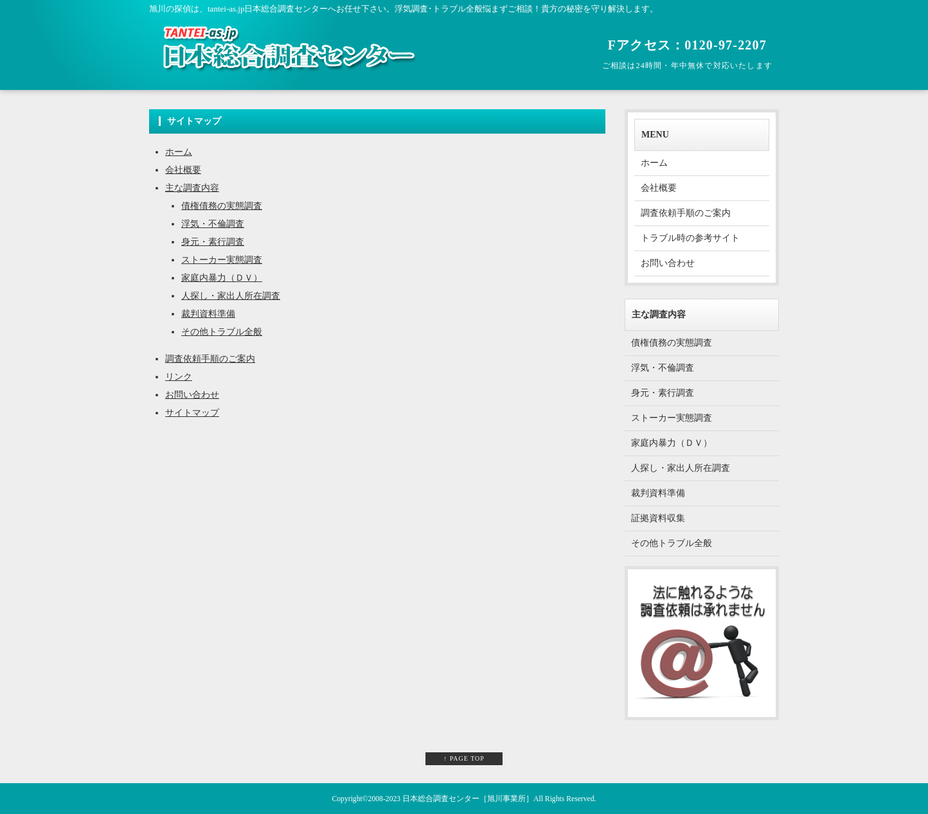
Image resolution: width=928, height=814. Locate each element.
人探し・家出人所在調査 (230, 296)
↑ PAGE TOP (464, 758)
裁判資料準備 (208, 314)
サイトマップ (192, 413)
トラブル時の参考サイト (690, 238)
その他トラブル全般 (221, 332)
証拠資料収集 (658, 518)
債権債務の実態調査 (221, 206)
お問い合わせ (192, 395)
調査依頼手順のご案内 (210, 359)
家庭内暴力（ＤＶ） (221, 278)
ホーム (178, 152)
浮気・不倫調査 (212, 224)
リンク (178, 377)
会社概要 (183, 170)
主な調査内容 (192, 188)
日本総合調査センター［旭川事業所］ (467, 799)
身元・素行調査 (212, 242)
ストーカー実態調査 (221, 260)
